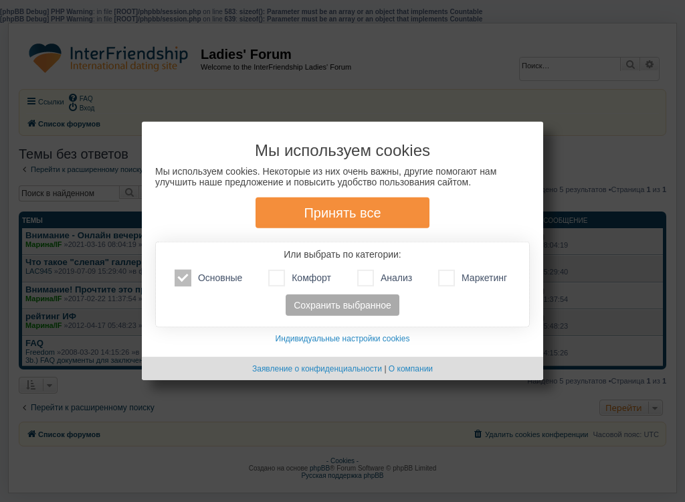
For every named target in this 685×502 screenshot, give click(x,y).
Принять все (342, 212)
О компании (411, 368)
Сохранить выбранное (342, 305)
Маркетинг (472, 278)
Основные (208, 278)
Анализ (384, 278)
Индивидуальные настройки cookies (343, 338)
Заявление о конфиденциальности (317, 368)
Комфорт (299, 278)
